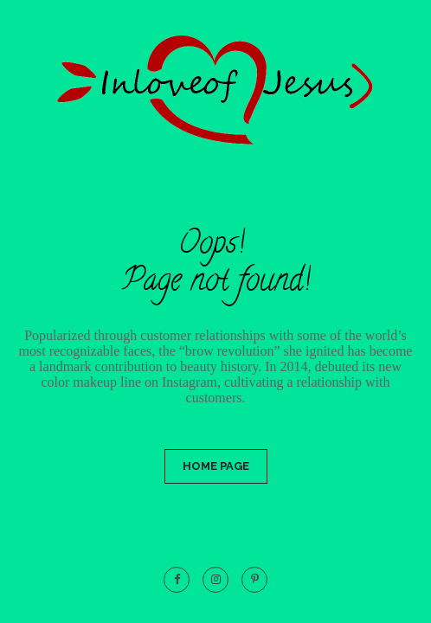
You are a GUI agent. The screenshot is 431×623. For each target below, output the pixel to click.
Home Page (216, 465)
